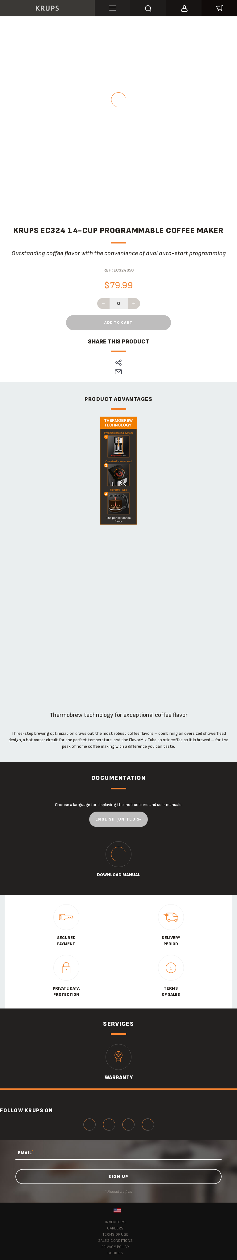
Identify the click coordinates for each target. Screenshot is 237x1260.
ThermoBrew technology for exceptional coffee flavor (119, 715)
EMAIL (26, 1152)
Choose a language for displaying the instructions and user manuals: (118, 804)
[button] (184, 7)
